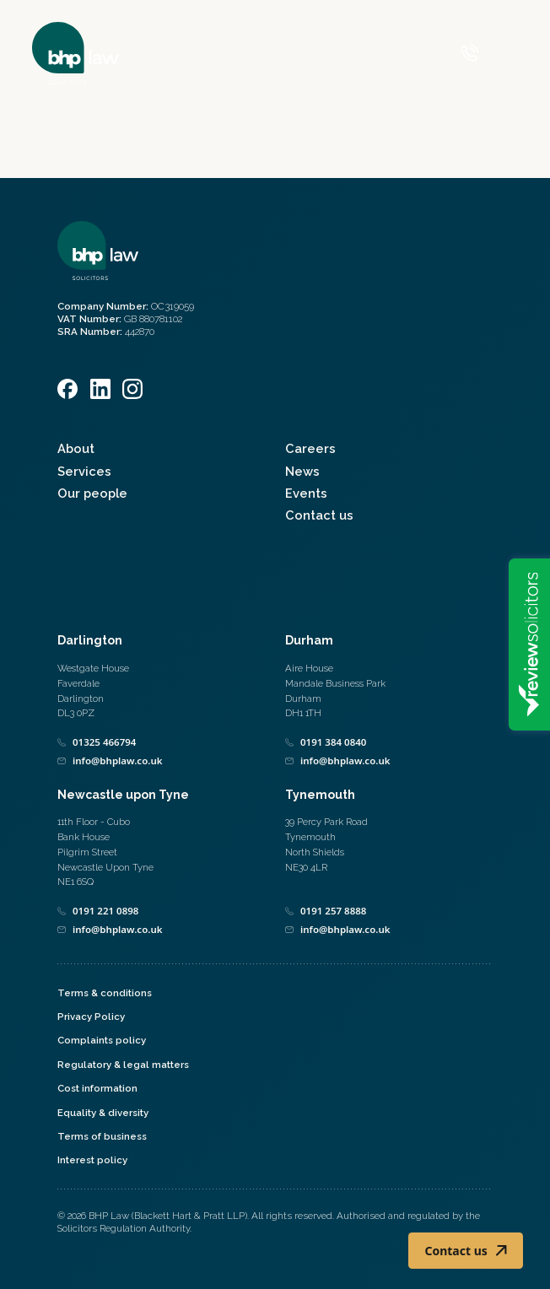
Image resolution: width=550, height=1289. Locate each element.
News (302, 471)
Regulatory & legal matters (123, 1065)
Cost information (97, 1088)
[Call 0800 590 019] (470, 53)
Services (84, 471)
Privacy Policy (91, 1016)
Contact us (319, 515)
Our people (92, 493)
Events (306, 493)
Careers (310, 448)
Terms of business (102, 1136)
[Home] (75, 53)
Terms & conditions (104, 993)
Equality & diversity (102, 1113)
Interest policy (92, 1160)
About (75, 448)
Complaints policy (101, 1040)
